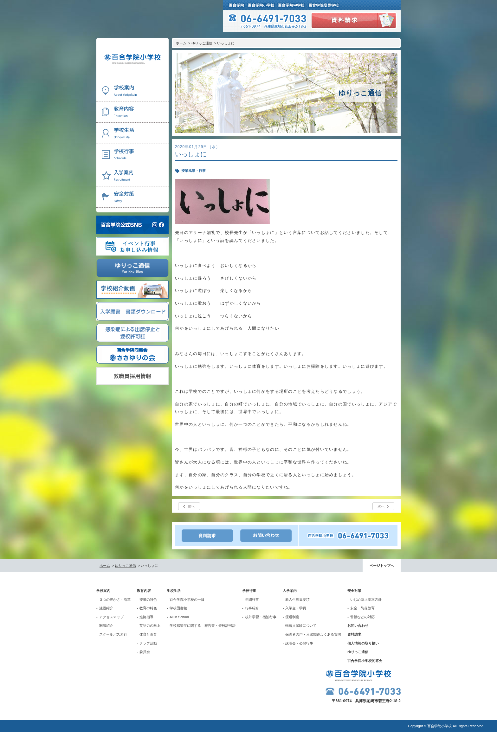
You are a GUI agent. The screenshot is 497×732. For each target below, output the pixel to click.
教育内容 (144, 591)
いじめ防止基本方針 (366, 599)
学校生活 (174, 591)
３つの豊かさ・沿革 (115, 599)
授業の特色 (148, 599)
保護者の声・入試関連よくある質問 (313, 634)
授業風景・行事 (193, 170)
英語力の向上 (149, 625)
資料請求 (354, 634)
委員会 (144, 652)
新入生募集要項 (297, 599)
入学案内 (290, 591)
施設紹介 (106, 608)
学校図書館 (178, 608)
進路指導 (146, 617)
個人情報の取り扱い (363, 643)
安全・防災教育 (362, 608)
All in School (179, 617)
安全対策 (354, 591)
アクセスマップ (111, 617)
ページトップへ (382, 565)
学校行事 (249, 591)
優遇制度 (292, 617)
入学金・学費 (295, 608)
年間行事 (252, 599)
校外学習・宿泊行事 (260, 617)
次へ (381, 506)
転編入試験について (301, 625)
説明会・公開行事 (299, 643)
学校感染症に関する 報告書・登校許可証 (203, 625)
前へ (191, 506)
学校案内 (103, 591)
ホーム (181, 43)
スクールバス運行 (113, 634)
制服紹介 (106, 625)
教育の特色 (148, 608)
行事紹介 (252, 608)
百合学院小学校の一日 (187, 599)
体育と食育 (148, 634)
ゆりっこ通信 (201, 43)
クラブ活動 (148, 643)
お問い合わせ (357, 625)
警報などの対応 (362, 617)
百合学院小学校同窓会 (364, 661)
